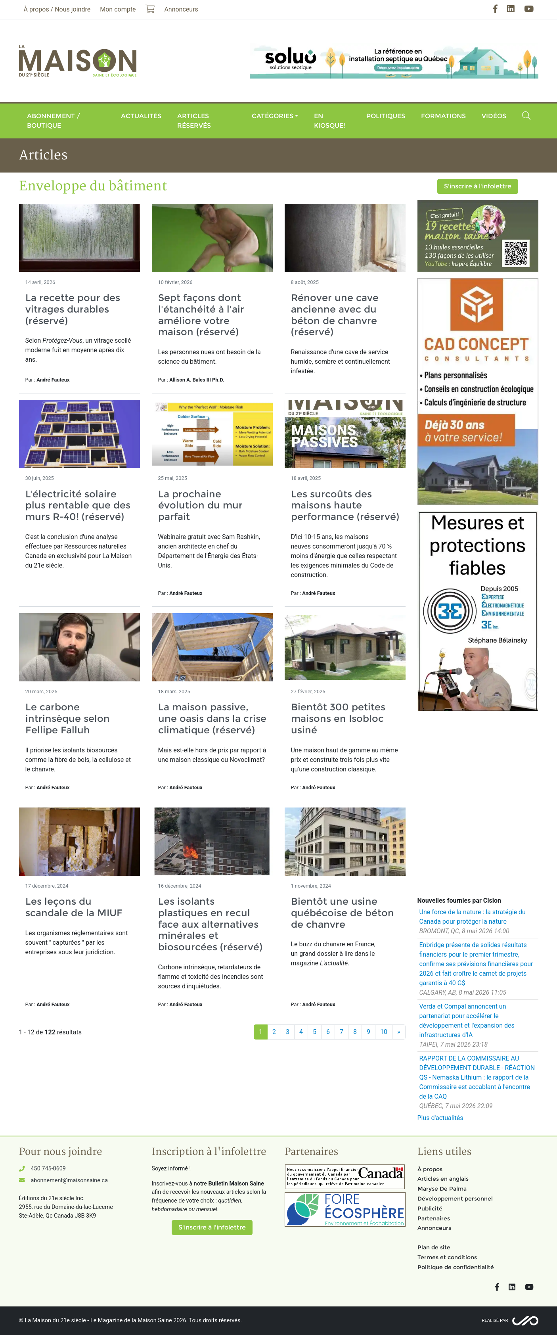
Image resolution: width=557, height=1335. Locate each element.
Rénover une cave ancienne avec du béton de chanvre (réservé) (335, 315)
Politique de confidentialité (455, 1267)
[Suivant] (399, 1032)
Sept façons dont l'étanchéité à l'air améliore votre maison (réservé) (201, 315)
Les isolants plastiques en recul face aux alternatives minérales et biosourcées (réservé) (210, 924)
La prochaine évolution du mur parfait (200, 505)
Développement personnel (455, 1198)
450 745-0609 (48, 1168)
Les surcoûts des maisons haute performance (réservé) (345, 505)
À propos (429, 1169)
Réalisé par (495, 1320)
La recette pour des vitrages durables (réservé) (72, 309)
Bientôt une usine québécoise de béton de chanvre (342, 913)
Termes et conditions (447, 1257)
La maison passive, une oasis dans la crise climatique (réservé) (212, 718)
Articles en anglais (443, 1178)
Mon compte (118, 9)
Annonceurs (434, 1227)
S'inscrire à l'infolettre (477, 186)
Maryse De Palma (442, 1188)
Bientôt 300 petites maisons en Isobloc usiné (338, 718)
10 (383, 1032)
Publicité (429, 1208)
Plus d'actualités (440, 1118)
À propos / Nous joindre (57, 9)
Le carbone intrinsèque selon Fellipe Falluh (67, 718)
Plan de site (433, 1247)
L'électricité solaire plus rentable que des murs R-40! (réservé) (77, 505)
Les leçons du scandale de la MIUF (74, 907)
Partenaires (433, 1218)
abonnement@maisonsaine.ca (69, 1180)
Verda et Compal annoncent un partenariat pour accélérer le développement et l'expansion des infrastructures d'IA (467, 1021)
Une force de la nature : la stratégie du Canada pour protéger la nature (472, 916)
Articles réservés (194, 120)
